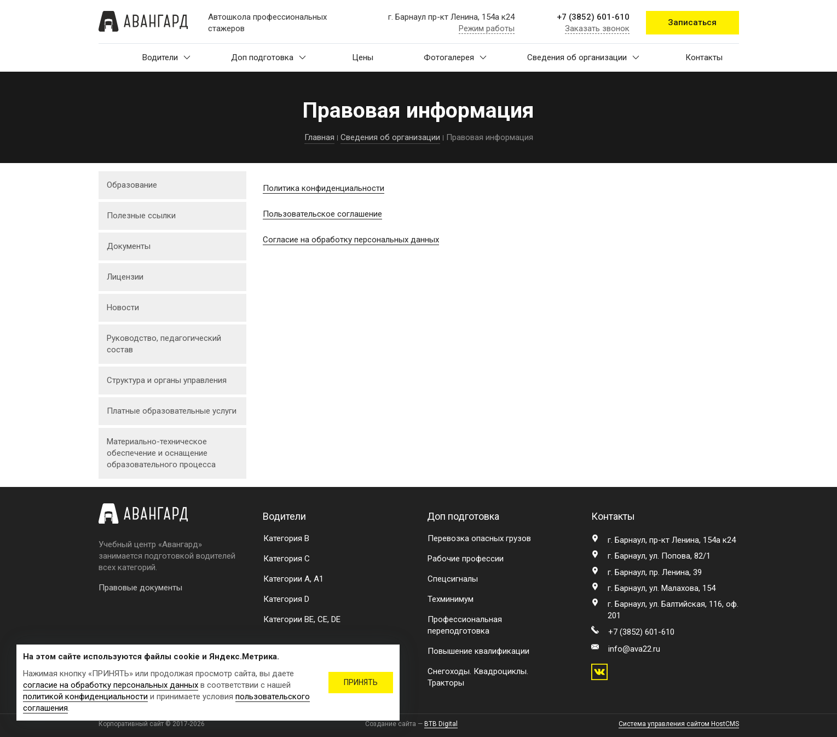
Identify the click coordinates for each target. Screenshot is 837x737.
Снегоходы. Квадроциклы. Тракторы (478, 677)
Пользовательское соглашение (322, 214)
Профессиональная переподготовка (465, 625)
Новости (123, 307)
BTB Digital (441, 724)
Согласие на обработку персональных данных (351, 240)
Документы (129, 246)
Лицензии (125, 277)
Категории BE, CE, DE (301, 619)
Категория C (286, 559)
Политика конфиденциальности (323, 188)
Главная (319, 137)
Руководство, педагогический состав (164, 344)
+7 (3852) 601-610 (593, 17)
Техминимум (451, 599)
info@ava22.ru (634, 649)
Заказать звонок (597, 28)
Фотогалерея (455, 57)
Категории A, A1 (293, 579)
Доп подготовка (268, 57)
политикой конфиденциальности (85, 696)
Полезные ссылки (141, 215)
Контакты (704, 57)
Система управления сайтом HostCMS (679, 724)
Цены (362, 57)
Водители (166, 57)
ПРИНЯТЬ (361, 682)
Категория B (286, 538)
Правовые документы (140, 588)
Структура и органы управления (167, 380)
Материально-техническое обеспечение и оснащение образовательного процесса (161, 453)
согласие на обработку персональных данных (110, 685)
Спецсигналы (453, 579)
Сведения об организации (583, 57)
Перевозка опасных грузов (479, 538)
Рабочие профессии (466, 559)
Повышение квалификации (478, 651)
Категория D (286, 599)
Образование (132, 185)
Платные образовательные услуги (171, 411)
